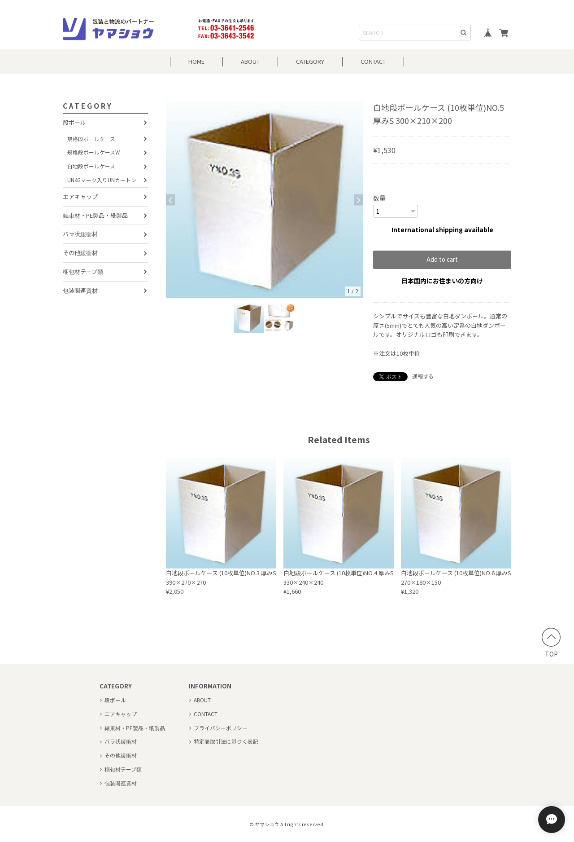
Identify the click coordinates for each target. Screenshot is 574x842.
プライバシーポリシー (221, 728)
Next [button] (358, 199)
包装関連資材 (80, 290)
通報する (423, 376)
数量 (379, 198)
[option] (264, 199)
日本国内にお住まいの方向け (442, 280)
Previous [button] (170, 199)
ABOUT (250, 61)
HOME (196, 61)
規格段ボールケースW (93, 152)
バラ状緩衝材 (80, 233)
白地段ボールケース (91, 166)
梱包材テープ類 (83, 271)
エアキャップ (80, 196)
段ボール (74, 122)
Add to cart (442, 259)
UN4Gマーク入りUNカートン (101, 180)
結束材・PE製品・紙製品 (95, 215)
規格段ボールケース (91, 138)
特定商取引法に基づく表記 (226, 741)
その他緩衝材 (80, 252)
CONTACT (373, 61)
